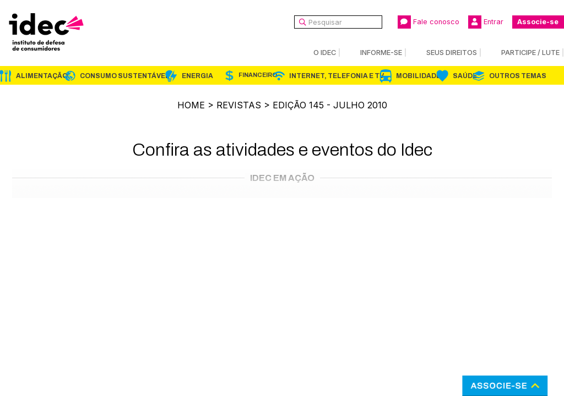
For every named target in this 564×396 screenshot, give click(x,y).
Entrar (485, 22)
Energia (197, 76)
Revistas (238, 105)
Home (191, 105)
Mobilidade (418, 76)
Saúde (465, 76)
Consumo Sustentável (125, 76)
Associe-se (537, 22)
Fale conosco (428, 22)
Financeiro (257, 75)
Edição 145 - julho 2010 (330, 105)
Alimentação (42, 76)
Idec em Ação (282, 178)
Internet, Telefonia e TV (336, 76)
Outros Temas (517, 76)
